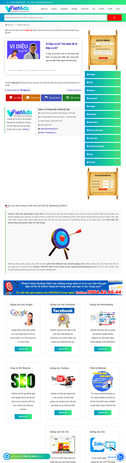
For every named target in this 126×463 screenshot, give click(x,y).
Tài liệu (91, 162)
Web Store (92, 122)
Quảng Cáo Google (95, 146)
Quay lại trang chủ (74, 90)
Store (109, 9)
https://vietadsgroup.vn (48, 133)
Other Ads (84, 9)
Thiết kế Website (98, 368)
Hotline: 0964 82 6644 (15, 2)
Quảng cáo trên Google (21, 304)
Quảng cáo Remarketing (101, 304)
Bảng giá (91, 114)
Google (53, 9)
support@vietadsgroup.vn (49, 129)
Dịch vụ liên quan (95, 130)
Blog (117, 9)
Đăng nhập (48, 70)
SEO (93, 9)
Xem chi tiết (23, 349)
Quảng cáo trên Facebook (62, 304)
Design (100, 9)
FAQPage (26, 129)
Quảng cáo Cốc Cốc (59, 431)
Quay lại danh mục (17, 90)
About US (43, 9)
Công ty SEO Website (20, 368)
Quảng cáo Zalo (97, 431)
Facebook (63, 9)
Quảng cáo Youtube (59, 368)
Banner (73, 9)
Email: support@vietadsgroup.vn (40, 2)
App (90, 154)
